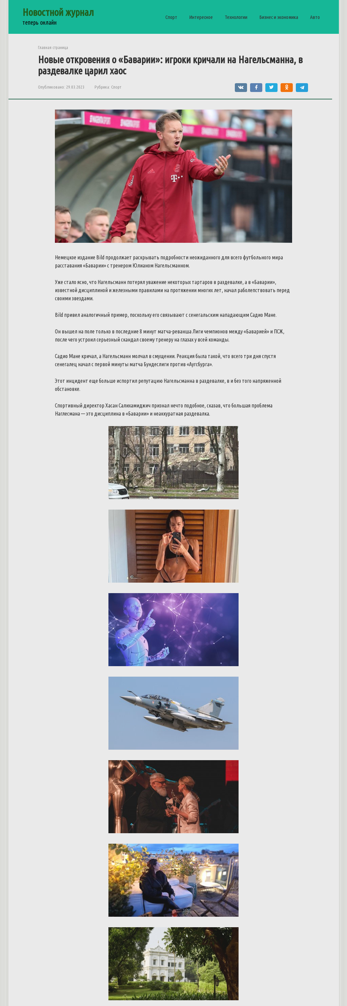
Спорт (171, 17)
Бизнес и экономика (278, 17)
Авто (315, 17)
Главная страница (53, 47)
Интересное (201, 17)
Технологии (236, 17)
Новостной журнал (58, 12)
